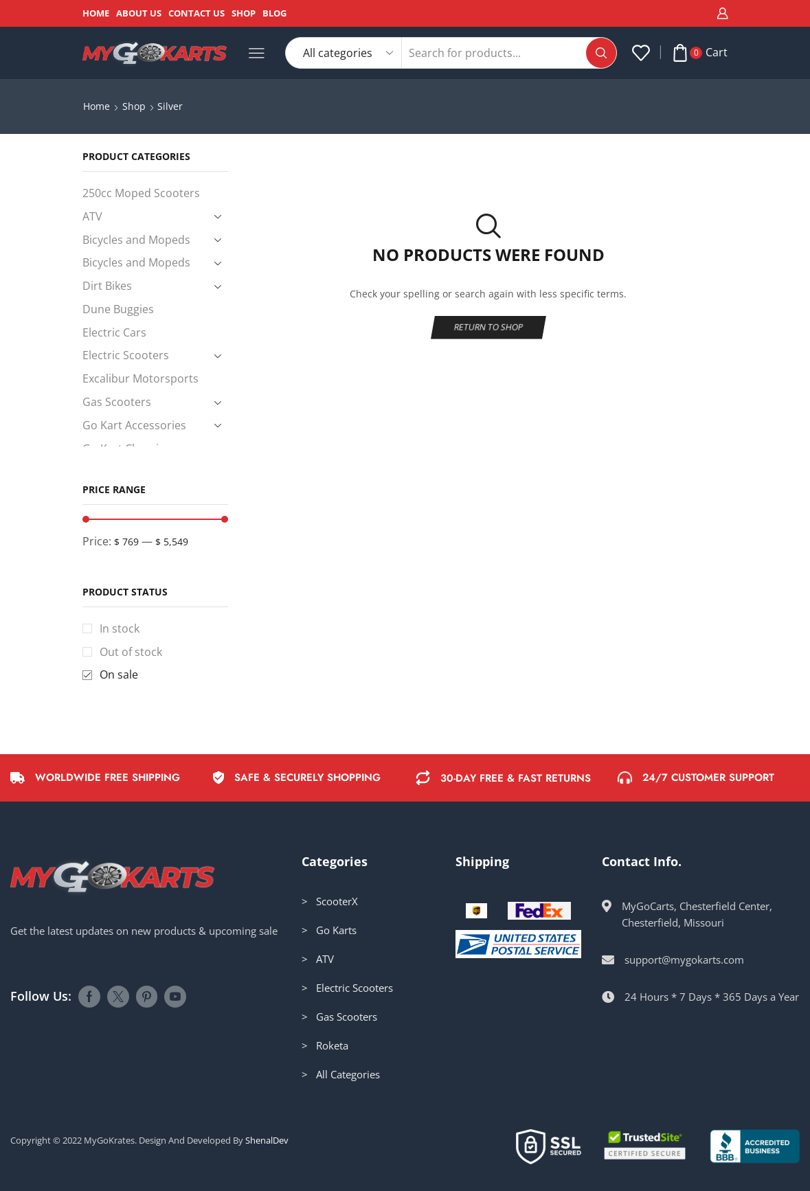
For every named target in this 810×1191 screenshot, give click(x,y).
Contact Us (196, 13)
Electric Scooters (125, 355)
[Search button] (601, 53)
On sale (119, 674)
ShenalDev (267, 1140)
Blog (274, 13)
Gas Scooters (116, 401)
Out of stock (131, 651)
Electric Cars (114, 332)
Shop (244, 13)
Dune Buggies (118, 309)
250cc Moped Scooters (141, 193)
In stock (119, 628)
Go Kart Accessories (134, 425)
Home (95, 13)
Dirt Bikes (107, 285)
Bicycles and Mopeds (136, 239)
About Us (138, 13)
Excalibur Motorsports (140, 378)
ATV (92, 216)
